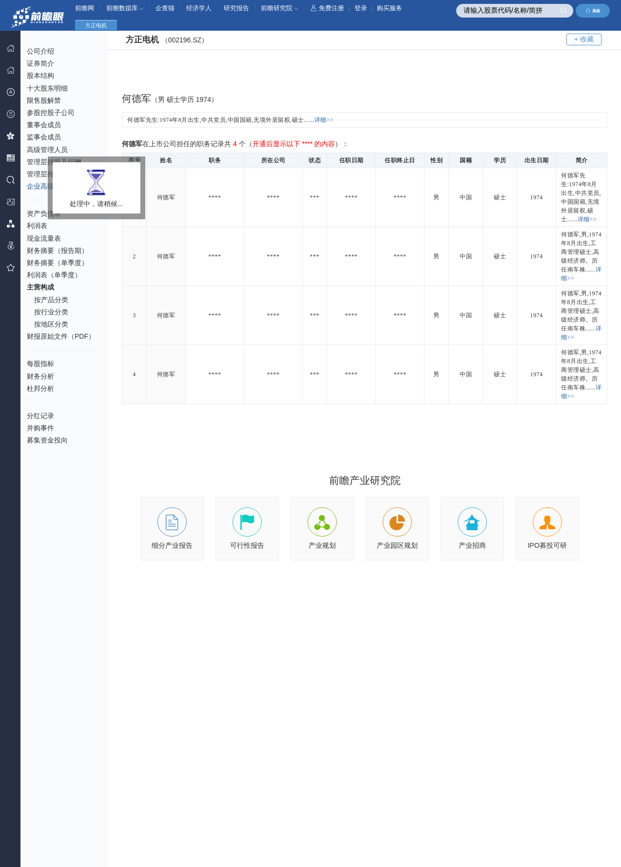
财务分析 (40, 376)
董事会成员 (44, 125)
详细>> (324, 119)
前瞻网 (84, 8)
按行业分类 (51, 312)
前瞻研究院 (279, 8)
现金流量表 (44, 238)
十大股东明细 (47, 88)
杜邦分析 (40, 388)
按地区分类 (51, 324)
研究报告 (236, 8)
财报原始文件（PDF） (61, 336)
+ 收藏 (584, 39)
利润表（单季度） (54, 275)
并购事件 (40, 428)
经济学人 (199, 8)
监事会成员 (44, 137)
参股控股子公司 (51, 112)
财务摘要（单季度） (57, 263)
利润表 (37, 226)
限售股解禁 (44, 100)
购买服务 (389, 8)
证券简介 (40, 63)
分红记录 (40, 416)
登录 (360, 8)
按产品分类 (51, 300)
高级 (593, 10)
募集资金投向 (47, 440)
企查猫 (165, 8)
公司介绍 (40, 51)
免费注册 (327, 8)
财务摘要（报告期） (57, 250)
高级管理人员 (47, 150)
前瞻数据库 (125, 8)
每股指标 (40, 363)
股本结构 (40, 75)
